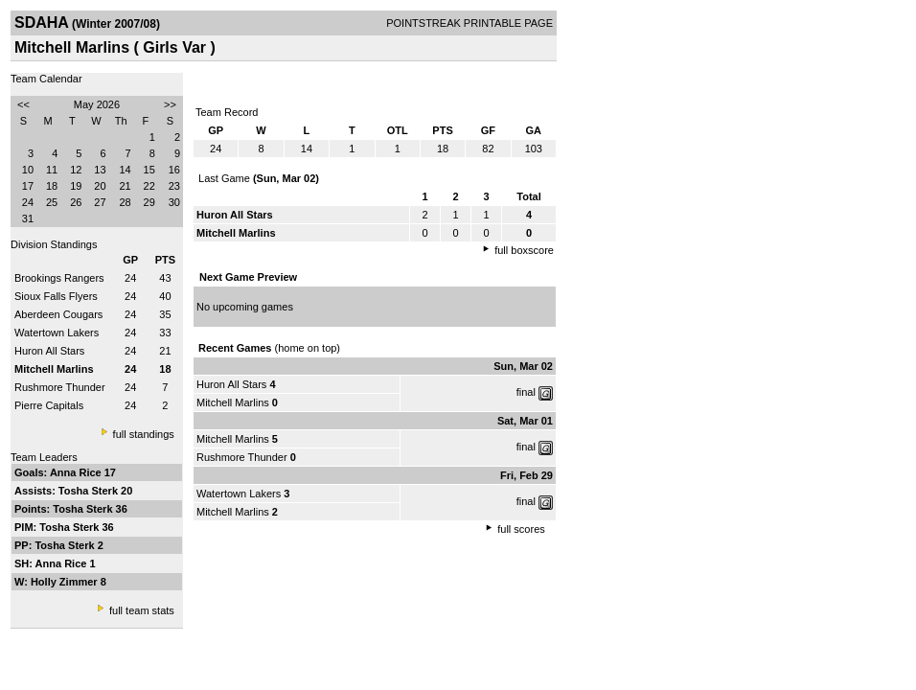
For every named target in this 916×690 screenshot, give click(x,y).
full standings (143, 434)
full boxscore (524, 250)
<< (23, 104)
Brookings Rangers (59, 278)
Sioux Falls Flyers (56, 296)
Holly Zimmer (66, 581)
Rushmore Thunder (59, 387)
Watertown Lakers (56, 332)
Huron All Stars (49, 350)
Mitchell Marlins (232, 402)
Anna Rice (77, 472)
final (526, 392)
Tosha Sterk (89, 490)
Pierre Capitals (48, 405)
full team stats (141, 610)
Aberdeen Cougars (58, 314)
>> (170, 104)
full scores (521, 529)
